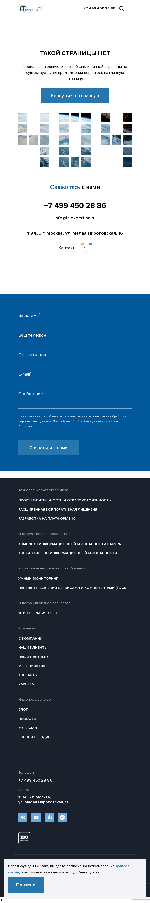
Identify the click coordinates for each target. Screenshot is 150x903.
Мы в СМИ (27, 728)
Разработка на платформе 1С (46, 518)
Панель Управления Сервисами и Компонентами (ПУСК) (72, 587)
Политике (25, 427)
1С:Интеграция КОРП (37, 613)
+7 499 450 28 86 (99, 8)
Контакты (28, 675)
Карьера (26, 684)
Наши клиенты (32, 647)
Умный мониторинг (38, 578)
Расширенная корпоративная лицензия (57, 509)
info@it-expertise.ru (75, 218)
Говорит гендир (34, 737)
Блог (23, 709)
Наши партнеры (33, 657)
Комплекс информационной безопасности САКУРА (69, 544)
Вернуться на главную (75, 95)
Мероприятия (31, 666)
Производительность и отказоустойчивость (64, 500)
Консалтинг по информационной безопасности (67, 553)
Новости (27, 719)
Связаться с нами (48, 447)
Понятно (26, 885)
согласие (98, 416)
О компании (30, 638)
